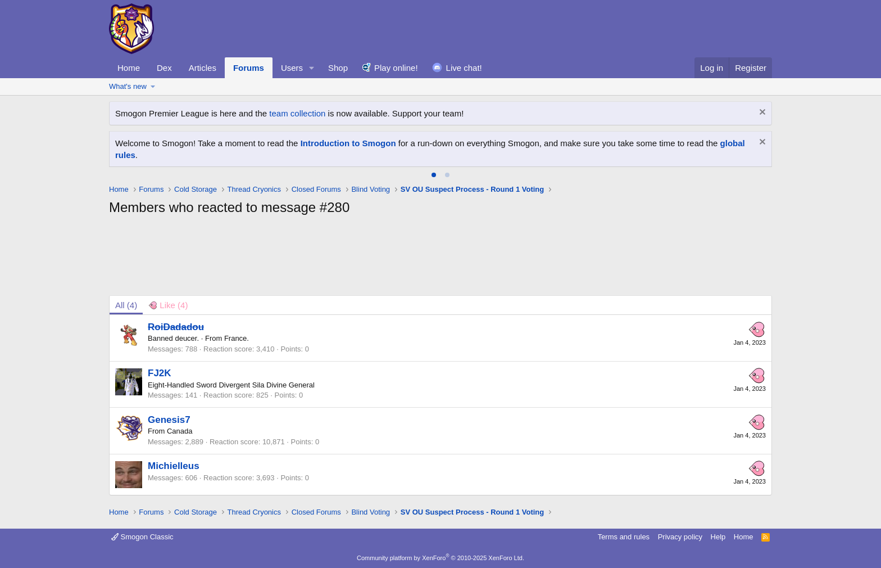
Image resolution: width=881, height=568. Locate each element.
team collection (297, 113)
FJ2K (159, 373)
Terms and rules (624, 537)
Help (718, 537)
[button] (312, 67)
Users (292, 68)
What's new (128, 86)
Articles (202, 68)
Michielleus (173, 466)
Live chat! (464, 68)
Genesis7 (169, 419)
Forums (248, 68)
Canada (180, 431)
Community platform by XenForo (440, 558)
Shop (338, 68)
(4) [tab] (126, 305)
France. (236, 338)
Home (128, 68)
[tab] (433, 174)
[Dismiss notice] (761, 113)
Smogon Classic (142, 537)
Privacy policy (680, 537)
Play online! (396, 68)
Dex (164, 68)
